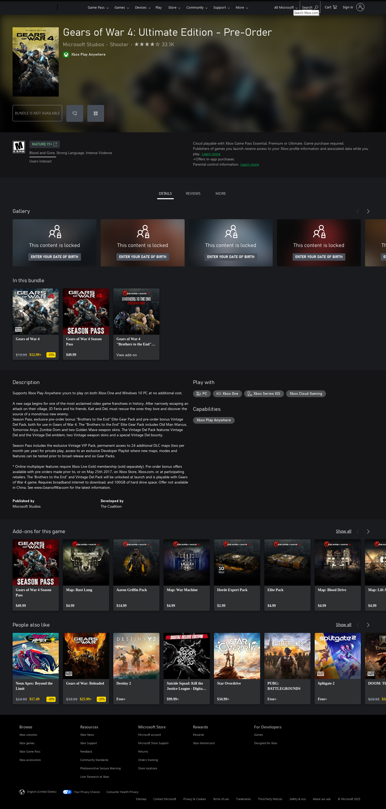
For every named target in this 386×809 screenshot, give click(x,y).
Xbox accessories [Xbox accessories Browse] (30, 759)
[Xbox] (72, 7)
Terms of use (221, 799)
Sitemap (141, 799)
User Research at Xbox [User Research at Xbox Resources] (94, 776)
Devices (141, 7)
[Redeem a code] (95, 113)
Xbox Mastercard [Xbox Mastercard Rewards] (204, 743)
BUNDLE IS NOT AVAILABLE (37, 113)
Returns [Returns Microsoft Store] (143, 751)
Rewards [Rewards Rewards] (198, 734)
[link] (36, 324)
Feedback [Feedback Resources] (86, 751)
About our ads (322, 799)
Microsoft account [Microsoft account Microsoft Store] (149, 734)
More (240, 7)
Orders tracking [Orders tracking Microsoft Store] (148, 759)
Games (120, 7)
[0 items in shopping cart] (331, 7)
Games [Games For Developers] (258, 734)
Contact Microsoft (164, 799)
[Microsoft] (37, 7)
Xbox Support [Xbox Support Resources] (88, 743)
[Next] (368, 211)
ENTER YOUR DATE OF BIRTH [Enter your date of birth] (54, 257)
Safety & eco (298, 799)
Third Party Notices (270, 799)
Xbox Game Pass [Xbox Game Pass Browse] (29, 751)
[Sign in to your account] (353, 7)
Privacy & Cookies (194, 799)
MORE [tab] (221, 193)
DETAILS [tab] (165, 193)
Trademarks (243, 799)
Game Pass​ (96, 7)
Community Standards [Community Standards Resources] (94, 759)
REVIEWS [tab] (193, 193)
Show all (343, 531)
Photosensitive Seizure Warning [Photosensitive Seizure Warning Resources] (100, 768)
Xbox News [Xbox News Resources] (87, 734)
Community (194, 7)
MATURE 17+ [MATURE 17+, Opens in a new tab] (44, 144)
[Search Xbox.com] (310, 7)
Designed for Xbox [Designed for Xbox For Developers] (265, 743)
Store (172, 7)
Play (159, 7)
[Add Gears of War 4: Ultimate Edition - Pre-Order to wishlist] (74, 113)
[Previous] (357, 211)
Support (219, 7)
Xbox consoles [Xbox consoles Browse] (28, 734)
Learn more (211, 153)
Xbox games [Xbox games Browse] (27, 743)
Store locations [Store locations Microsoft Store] (147, 768)
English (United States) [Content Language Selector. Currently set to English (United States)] (41, 791)
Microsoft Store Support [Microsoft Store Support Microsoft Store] (153, 743)
